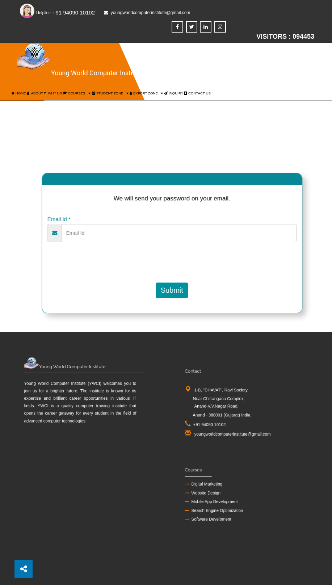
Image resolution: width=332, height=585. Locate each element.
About (35, 93)
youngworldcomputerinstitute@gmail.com (234, 425)
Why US (53, 93)
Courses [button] (77, 93)
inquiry (173, 93)
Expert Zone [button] (146, 93)
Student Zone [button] (110, 93)
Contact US (197, 93)
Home (18, 93)
